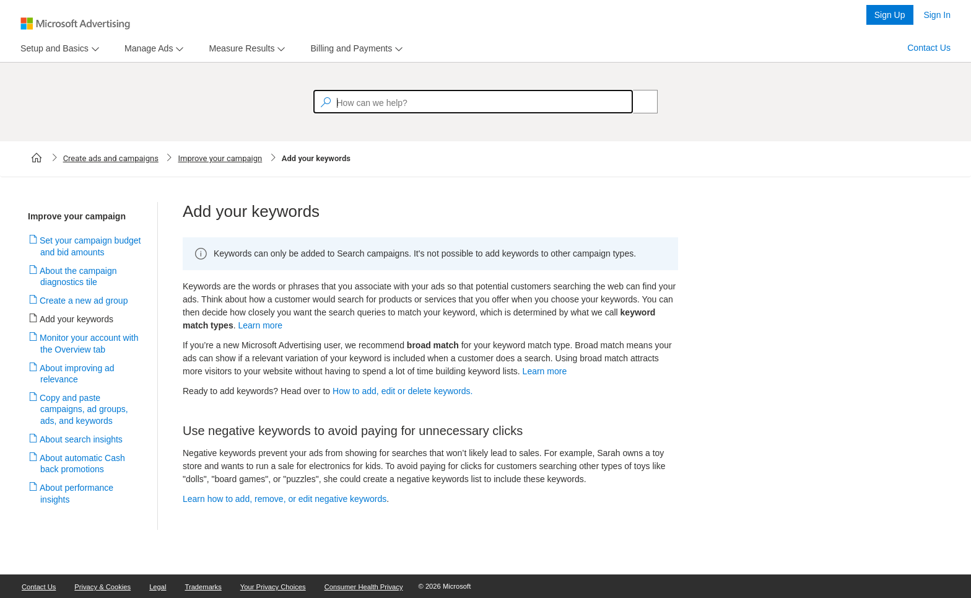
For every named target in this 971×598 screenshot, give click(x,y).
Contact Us (929, 48)
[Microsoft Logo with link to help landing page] (75, 24)
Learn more (260, 325)
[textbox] (473, 101)
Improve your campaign (220, 158)
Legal (157, 587)
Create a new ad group (84, 301)
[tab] (52, 48)
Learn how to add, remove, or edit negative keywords (284, 499)
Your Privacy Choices (273, 587)
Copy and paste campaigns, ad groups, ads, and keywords (84, 409)
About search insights (81, 439)
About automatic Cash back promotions (82, 463)
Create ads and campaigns (111, 158)
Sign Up (889, 15)
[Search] (638, 101)
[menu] (58, 48)
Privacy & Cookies (102, 587)
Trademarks (203, 587)
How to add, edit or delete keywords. (402, 391)
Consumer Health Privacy (363, 587)
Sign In (937, 15)
